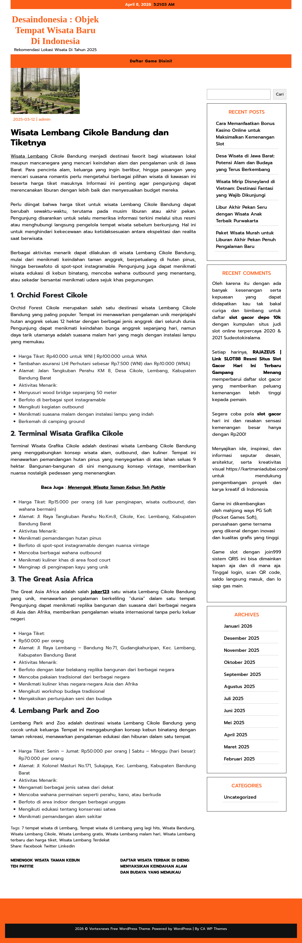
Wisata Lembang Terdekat (84, 840)
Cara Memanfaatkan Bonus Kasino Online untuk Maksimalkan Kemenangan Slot (245, 133)
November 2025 (241, 650)
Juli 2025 (233, 698)
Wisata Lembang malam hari (133, 834)
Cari (211, 86)
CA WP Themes (213, 928)
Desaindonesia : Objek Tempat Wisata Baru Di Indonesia (55, 30)
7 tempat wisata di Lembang (49, 828)
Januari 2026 (238, 626)
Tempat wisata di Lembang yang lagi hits (120, 828)
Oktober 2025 (239, 662)
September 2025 (242, 674)
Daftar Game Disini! (151, 61)
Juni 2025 (234, 710)
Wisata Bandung (178, 828)
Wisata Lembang (29, 156)
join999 (273, 551)
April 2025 (235, 734)
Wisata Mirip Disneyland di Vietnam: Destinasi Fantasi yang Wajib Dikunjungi (245, 188)
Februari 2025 (239, 758)
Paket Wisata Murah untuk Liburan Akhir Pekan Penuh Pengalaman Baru (246, 239)
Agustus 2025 (239, 686)
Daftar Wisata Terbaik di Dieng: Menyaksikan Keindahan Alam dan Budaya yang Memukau (155, 866)
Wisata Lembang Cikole (33, 834)
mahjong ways (238, 510)
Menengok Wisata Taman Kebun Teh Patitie (116, 487)
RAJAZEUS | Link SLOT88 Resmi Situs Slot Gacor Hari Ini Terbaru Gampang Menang (246, 362)
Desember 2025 (241, 638)
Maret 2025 (236, 746)
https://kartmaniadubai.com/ (257, 469)
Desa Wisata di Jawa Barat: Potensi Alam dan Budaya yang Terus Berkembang (245, 162)
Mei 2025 (234, 722)
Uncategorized (240, 797)
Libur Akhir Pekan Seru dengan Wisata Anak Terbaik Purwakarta (241, 214)
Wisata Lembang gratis (81, 834)
